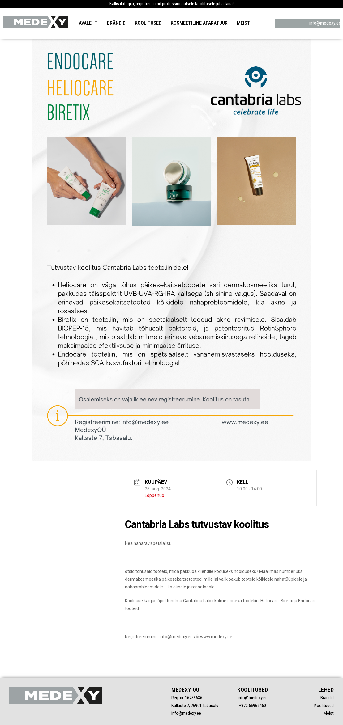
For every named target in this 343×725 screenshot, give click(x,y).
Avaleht (88, 23)
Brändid (116, 23)
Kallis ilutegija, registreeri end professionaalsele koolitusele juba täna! (171, 3)
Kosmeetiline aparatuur (199, 23)
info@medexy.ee (308, 23)
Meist (243, 23)
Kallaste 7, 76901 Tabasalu (194, 705)
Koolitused (148, 23)
